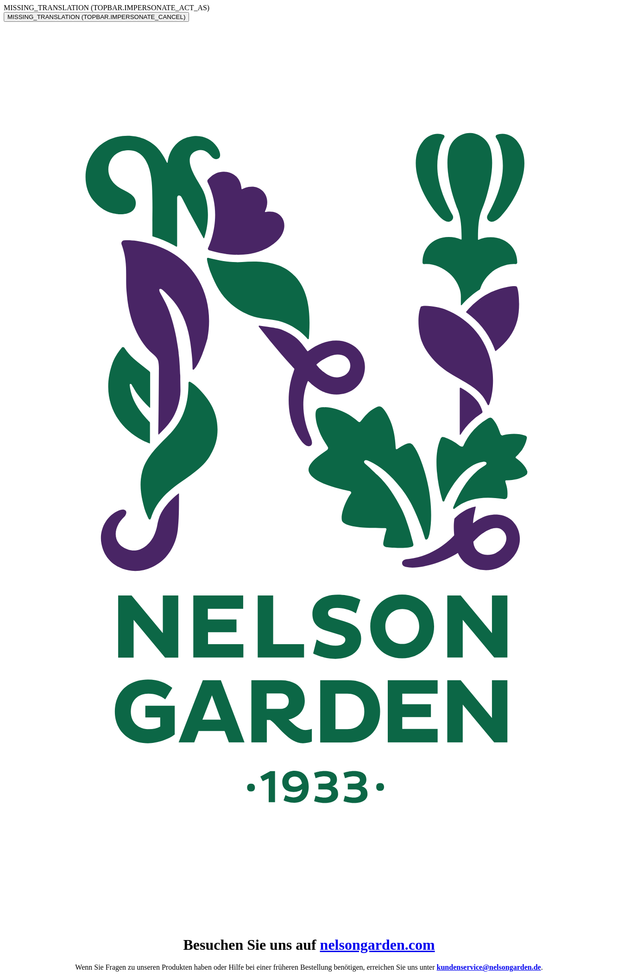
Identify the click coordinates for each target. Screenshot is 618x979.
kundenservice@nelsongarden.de (489, 967)
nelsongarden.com (377, 944)
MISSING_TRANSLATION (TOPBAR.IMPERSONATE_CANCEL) (96, 16)
